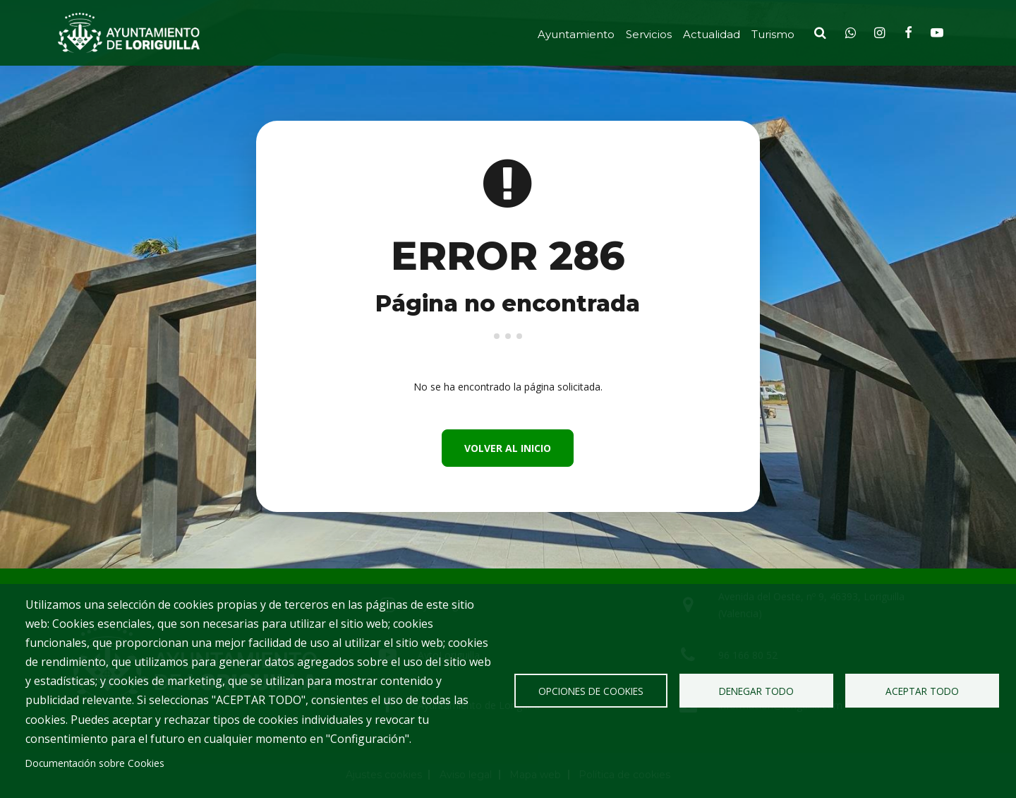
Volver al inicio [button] (507, 448)
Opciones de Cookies (590, 691)
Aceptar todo (922, 691)
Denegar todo (756, 691)
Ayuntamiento (576, 34)
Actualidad (711, 34)
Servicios (649, 34)
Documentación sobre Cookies (94, 763)
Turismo (772, 34)
